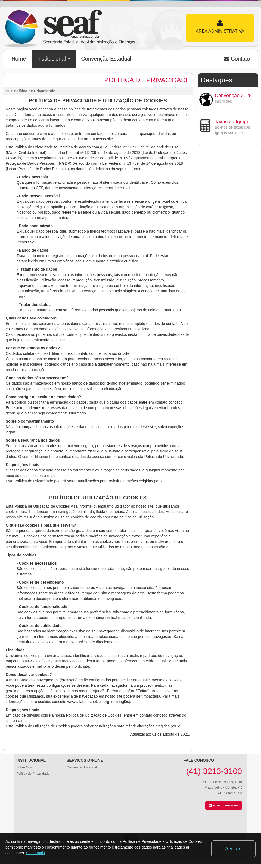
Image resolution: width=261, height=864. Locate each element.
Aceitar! (233, 849)
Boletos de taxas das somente (232, 130)
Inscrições (223, 101)
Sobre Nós (24, 767)
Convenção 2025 (233, 95)
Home (18, 59)
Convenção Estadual (106, 59)
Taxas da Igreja (231, 121)
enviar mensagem (224, 805)
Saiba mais (35, 853)
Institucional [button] (53, 59)
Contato (237, 59)
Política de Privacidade (32, 774)
